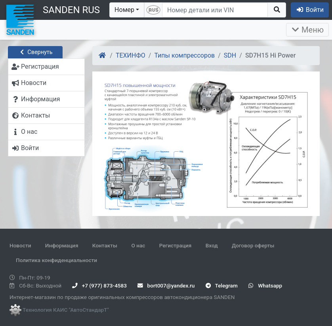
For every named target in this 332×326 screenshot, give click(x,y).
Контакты (104, 245)
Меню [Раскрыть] (307, 30)
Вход (212, 245)
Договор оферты (253, 245)
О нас (138, 245)
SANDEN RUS (71, 9)
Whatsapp (265, 285)
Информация (61, 245)
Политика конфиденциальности (56, 260)
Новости (20, 245)
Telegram (222, 285)
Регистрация (175, 245)
